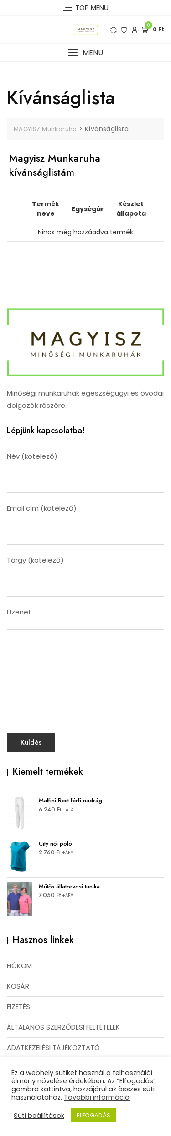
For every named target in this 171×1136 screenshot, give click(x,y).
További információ (97, 1097)
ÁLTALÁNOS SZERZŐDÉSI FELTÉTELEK (63, 1027)
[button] (85, 52)
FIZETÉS (18, 1006)
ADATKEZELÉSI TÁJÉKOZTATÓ (53, 1047)
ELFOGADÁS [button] (93, 1115)
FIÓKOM (19, 965)
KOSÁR (18, 986)
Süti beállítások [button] (39, 1115)
